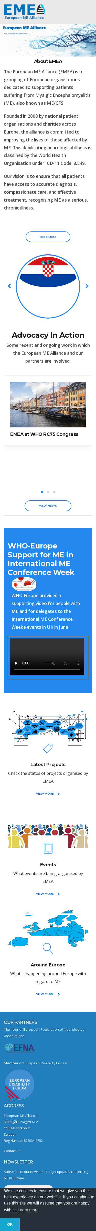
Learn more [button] (28, 1210)
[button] (42, 492)
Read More (48, 237)
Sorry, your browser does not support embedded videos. (47, 656)
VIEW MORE (48, 794)
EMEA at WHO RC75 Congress (44, 434)
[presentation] (9, 286)
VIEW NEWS (48, 505)
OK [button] (10, 1224)
